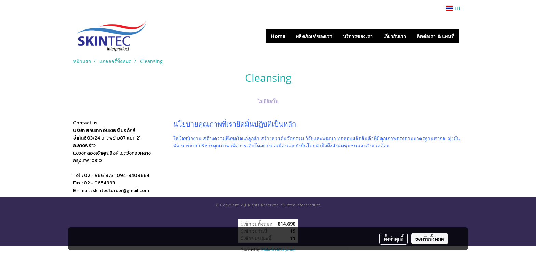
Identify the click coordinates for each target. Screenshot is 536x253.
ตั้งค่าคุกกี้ (393, 239)
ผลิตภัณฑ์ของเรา (314, 36)
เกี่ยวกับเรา (394, 36)
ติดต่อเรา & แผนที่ (435, 36)
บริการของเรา (358, 36)
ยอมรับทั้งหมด (429, 239)
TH (453, 8)
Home (278, 36)
